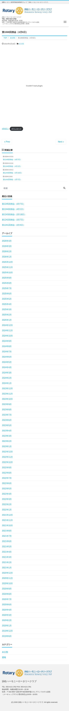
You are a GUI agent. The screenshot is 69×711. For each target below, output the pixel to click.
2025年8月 (7, 283)
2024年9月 (7, 341)
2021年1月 (7, 568)
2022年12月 (7, 452)
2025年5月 (7, 299)
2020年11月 (7, 578)
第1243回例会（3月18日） (14, 214)
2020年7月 (7, 599)
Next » (61, 142)
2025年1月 (7, 320)
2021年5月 (7, 546)
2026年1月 (7, 257)
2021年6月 (7, 541)
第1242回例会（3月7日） (13, 220)
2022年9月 (7, 467)
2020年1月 (7, 626)
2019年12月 (7, 631)
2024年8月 (7, 346)
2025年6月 (7, 294)
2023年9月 (7, 404)
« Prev (7, 142)
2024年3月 (7, 373)
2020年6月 (7, 604)
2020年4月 (7, 610)
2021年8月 (7, 531)
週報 (4, 657)
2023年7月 (7, 415)
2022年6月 (7, 483)
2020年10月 (7, 583)
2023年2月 (7, 441)
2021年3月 (7, 557)
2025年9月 (7, 278)
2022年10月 (7, 462)
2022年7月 (7, 478)
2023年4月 (7, 431)
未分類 (21, 44)
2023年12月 (7, 388)
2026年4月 (7, 241)
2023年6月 (7, 420)
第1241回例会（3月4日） (13, 225)
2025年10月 (7, 272)
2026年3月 (7, 246)
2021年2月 (7, 562)
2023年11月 (7, 394)
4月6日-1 (5, 129)
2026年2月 (7, 251)
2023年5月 (7, 425)
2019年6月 (7, 636)
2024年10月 (7, 336)
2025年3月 (7, 309)
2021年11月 (7, 520)
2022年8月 (7, 473)
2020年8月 (7, 594)
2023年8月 (7, 409)
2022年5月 (7, 488)
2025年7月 (7, 288)
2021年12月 (7, 515)
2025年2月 (7, 315)
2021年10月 (7, 525)
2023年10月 (7, 399)
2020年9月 (7, 589)
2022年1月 (7, 510)
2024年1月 (7, 383)
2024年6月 (7, 357)
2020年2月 (7, 620)
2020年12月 (7, 573)
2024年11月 (7, 330)
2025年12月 (7, 262)
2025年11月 (7, 267)
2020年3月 (7, 615)
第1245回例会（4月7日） (13, 204)
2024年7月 (7, 351)
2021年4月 (7, 552)
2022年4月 (7, 494)
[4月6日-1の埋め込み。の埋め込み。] (34, 85)
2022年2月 (7, 504)
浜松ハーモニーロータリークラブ (30, 702)
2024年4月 (7, 367)
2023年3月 (7, 436)
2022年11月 (7, 457)
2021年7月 (7, 536)
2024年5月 (7, 362)
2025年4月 (7, 304)
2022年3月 (7, 499)
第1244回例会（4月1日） (13, 209)
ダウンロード (16, 129)
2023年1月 (7, 446)
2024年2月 (7, 378)
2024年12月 (7, 325)
